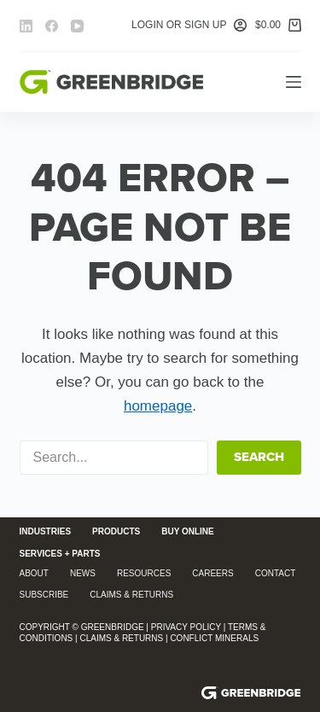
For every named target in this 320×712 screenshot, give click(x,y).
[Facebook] (51, 26)
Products (116, 531)
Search (259, 456)
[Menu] (293, 82)
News (83, 573)
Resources (144, 573)
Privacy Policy (186, 627)
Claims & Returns (131, 594)
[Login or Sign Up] (189, 25)
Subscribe (44, 594)
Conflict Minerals (214, 638)
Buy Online (187, 531)
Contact (275, 573)
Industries (46, 531)
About (34, 573)
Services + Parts (60, 553)
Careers (212, 573)
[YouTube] (77, 26)
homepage (158, 406)
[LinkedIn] (26, 26)
